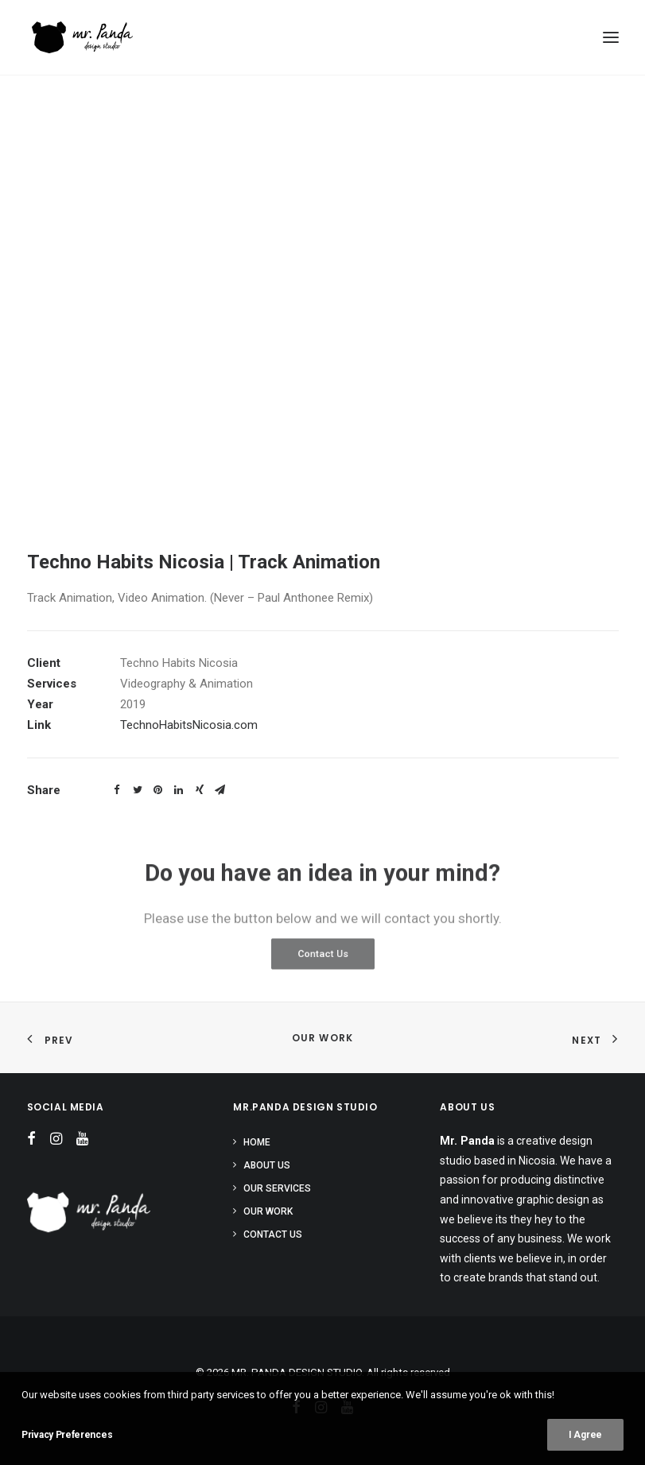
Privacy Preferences (66, 1434)
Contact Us (272, 1234)
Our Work (323, 1037)
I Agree (585, 1434)
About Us (266, 1165)
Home (256, 1142)
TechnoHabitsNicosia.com (189, 725)
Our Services (277, 1188)
